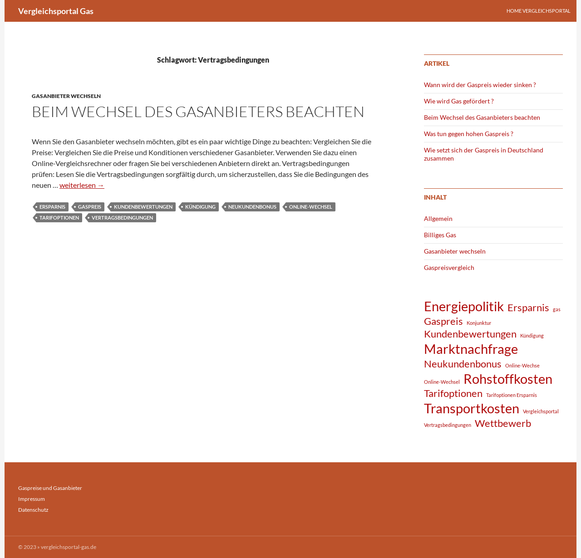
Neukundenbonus (252, 207)
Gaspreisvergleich (449, 267)
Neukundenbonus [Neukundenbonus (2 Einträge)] (463, 363)
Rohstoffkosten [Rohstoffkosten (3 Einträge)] (507, 379)
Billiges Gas (440, 235)
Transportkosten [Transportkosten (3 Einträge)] (471, 408)
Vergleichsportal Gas (56, 11)
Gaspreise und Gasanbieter (50, 488)
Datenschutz (33, 509)
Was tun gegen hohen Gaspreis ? (468, 133)
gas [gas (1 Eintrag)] (557, 309)
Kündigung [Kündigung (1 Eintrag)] (532, 335)
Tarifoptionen (59, 217)
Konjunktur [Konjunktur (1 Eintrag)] (479, 323)
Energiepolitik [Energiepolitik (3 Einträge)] (464, 306)
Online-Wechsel (310, 207)
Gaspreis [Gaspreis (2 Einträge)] (443, 321)
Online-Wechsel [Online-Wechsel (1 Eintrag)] (442, 382)
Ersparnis (52, 207)
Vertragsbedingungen (122, 217)
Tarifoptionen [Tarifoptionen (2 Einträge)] (453, 393)
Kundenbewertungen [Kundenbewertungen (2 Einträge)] (470, 334)
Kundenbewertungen (143, 207)
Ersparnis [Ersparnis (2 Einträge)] (528, 307)
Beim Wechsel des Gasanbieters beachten (198, 111)
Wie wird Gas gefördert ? (459, 101)
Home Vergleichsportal (539, 11)
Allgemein (438, 218)
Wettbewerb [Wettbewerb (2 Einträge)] (503, 423)
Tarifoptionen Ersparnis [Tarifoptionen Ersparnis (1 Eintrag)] (511, 395)
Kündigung (200, 207)
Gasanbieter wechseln (66, 96)
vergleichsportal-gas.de (68, 546)
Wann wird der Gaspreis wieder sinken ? (480, 84)
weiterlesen (81, 185)
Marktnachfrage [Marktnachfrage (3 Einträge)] (471, 349)
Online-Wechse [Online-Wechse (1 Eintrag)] (522, 365)
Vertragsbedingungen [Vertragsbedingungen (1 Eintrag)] (447, 425)
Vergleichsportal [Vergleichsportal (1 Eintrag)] (541, 411)
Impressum (31, 498)
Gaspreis (89, 207)
